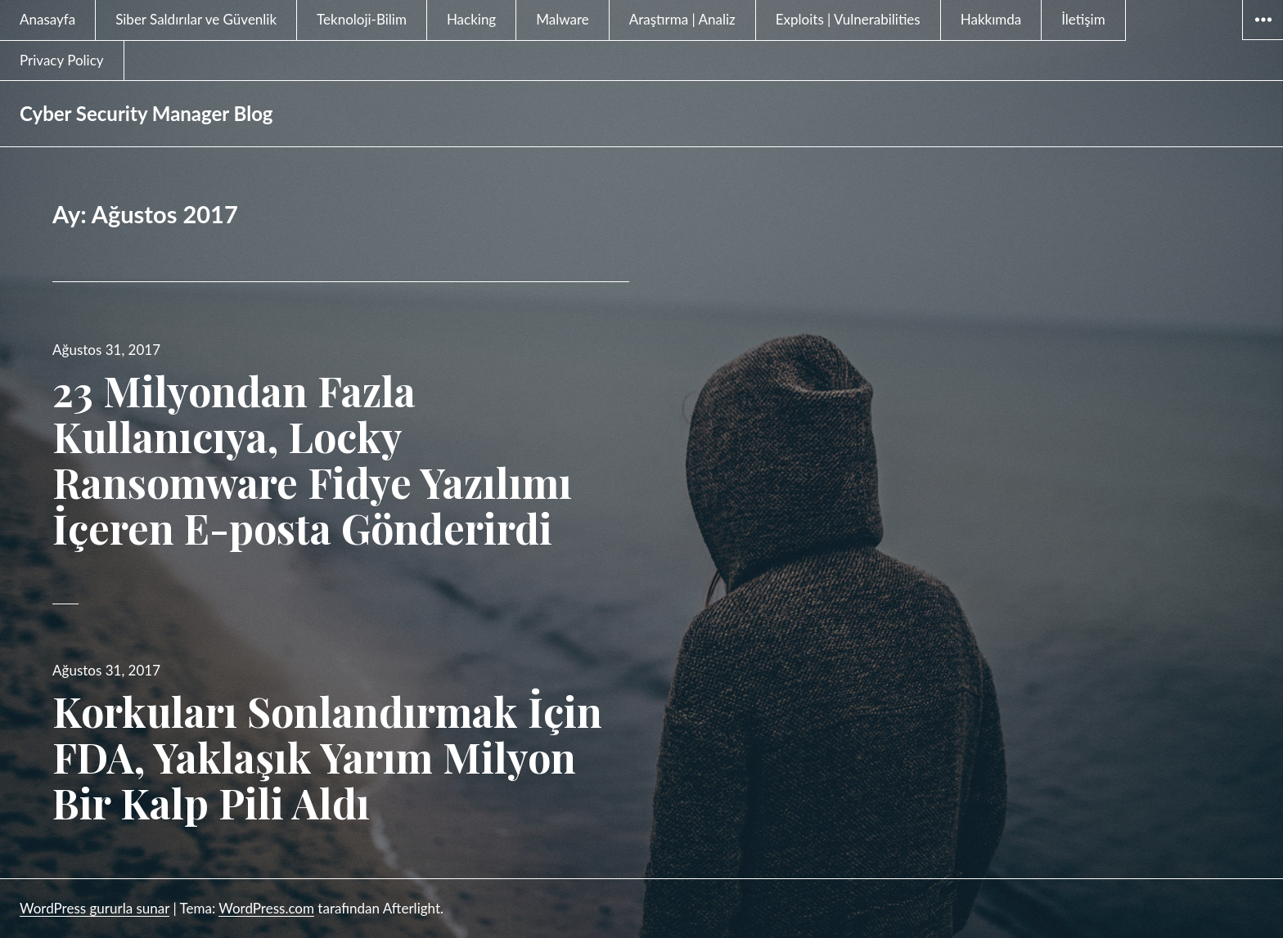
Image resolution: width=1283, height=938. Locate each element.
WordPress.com (266, 908)
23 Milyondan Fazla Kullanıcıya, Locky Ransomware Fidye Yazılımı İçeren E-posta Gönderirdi (312, 459)
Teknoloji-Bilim (362, 19)
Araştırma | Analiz (682, 19)
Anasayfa (47, 19)
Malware (562, 19)
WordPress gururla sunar (94, 908)
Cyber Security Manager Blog (146, 113)
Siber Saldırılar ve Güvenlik (196, 19)
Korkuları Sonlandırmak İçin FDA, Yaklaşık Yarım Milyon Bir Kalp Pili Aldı (327, 757)
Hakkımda (991, 19)
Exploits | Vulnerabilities (848, 19)
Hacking (471, 19)
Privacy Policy (62, 60)
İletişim (1083, 19)
